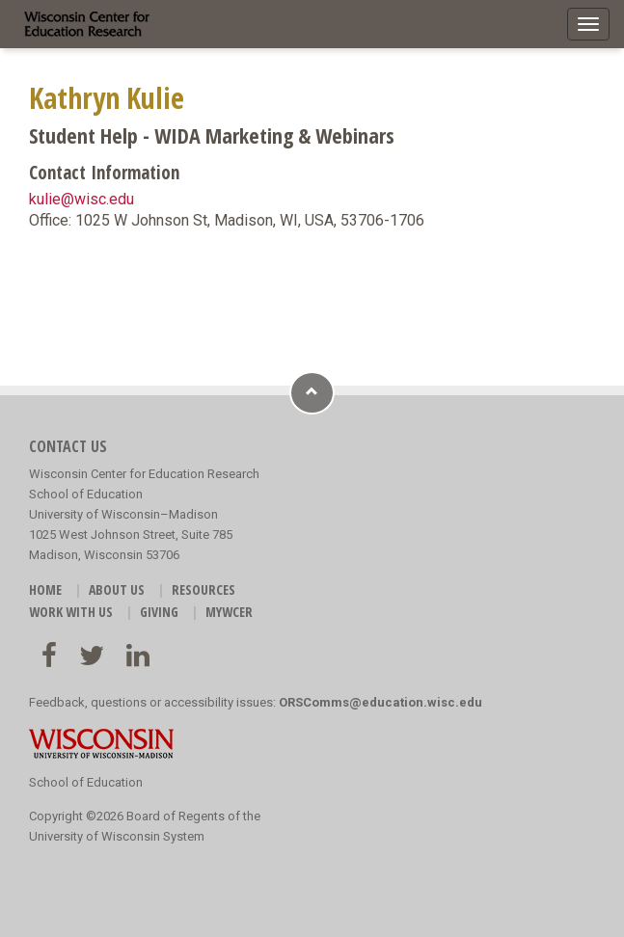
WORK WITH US (71, 611)
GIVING (159, 611)
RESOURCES (203, 589)
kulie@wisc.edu (81, 199)
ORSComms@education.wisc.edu (380, 702)
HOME (45, 589)
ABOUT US (117, 589)
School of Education (86, 782)
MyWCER (229, 611)
